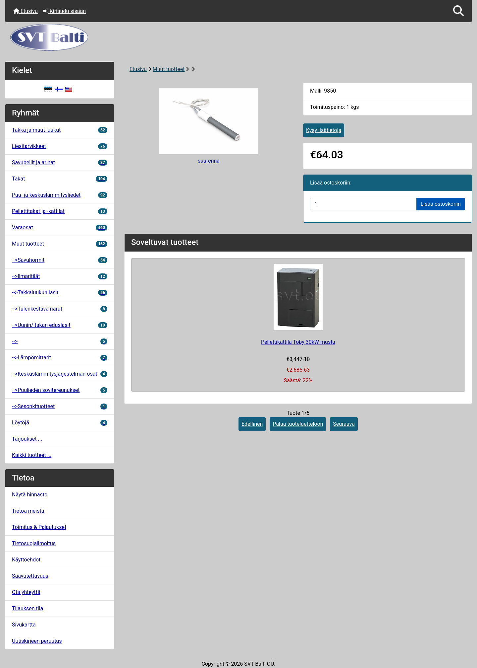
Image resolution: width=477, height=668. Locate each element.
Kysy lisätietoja (323, 130)
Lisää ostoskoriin (441, 204)
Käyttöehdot (26, 560)
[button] (458, 11)
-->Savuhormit (59, 260)
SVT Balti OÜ (259, 664)
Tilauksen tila (27, 608)
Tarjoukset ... (27, 439)
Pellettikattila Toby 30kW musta (298, 342)
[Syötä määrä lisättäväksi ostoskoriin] (363, 204)
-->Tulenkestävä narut (59, 309)
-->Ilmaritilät (59, 276)
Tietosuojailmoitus (34, 543)
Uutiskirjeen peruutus (37, 641)
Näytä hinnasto (29, 494)
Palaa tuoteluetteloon (298, 424)
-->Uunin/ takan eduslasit (59, 325)
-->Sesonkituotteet (59, 406)
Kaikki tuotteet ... (31, 455)
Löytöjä (59, 422)
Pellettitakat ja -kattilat (59, 211)
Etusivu (25, 11)
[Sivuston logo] (238, 37)
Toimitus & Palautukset (39, 527)
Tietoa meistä (28, 511)
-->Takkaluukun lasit (59, 292)
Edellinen (252, 424)
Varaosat (59, 227)
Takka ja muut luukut (59, 130)
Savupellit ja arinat (59, 162)
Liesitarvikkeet (59, 146)
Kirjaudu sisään (64, 11)
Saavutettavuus (30, 576)
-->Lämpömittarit (59, 357)
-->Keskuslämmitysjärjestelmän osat (59, 374)
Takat (59, 179)
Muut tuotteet (169, 69)
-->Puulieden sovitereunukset (59, 390)
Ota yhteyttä (26, 592)
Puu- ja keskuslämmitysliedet (59, 195)
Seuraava (344, 424)
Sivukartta (24, 625)
